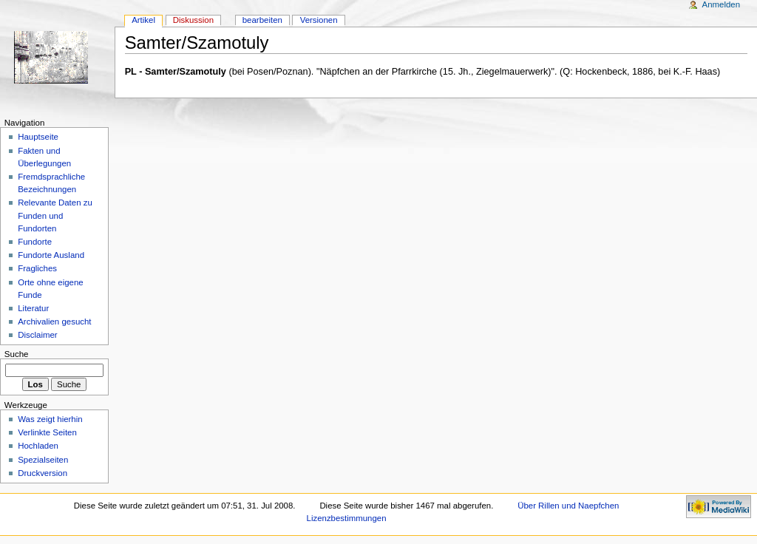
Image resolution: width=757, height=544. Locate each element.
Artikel (143, 20)
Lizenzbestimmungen (347, 518)
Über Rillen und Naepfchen (568, 505)
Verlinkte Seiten (47, 432)
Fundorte (35, 241)
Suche (16, 354)
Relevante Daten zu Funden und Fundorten (55, 215)
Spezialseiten (43, 459)
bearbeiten (262, 20)
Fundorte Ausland (51, 255)
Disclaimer (37, 334)
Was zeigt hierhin (50, 419)
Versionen (319, 20)
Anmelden (721, 4)
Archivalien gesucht (54, 321)
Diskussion (193, 20)
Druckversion (42, 473)
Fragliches (37, 268)
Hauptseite (38, 136)
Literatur (33, 308)
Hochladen (38, 445)
